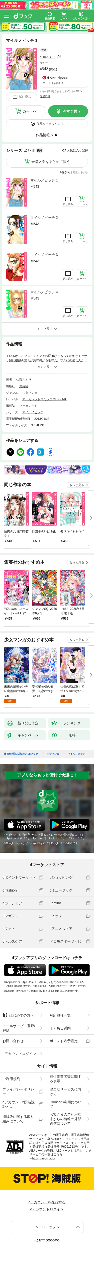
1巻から (65, 172)
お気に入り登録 (77, 150)
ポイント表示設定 (64, 1041)
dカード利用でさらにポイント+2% (59, 91)
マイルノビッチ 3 (44, 255)
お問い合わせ (13, 1041)
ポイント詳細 (51, 83)
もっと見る (76, 485)
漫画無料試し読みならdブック (21, 754)
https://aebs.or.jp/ (43, 1158)
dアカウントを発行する (47, 1202)
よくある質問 (60, 1028)
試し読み (25, 97)
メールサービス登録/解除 (19, 1028)
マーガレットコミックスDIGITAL (44, 399)
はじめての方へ (18, 1015)
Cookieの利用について (66, 1104)
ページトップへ (47, 1227)
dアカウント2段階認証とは (19, 1104)
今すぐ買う (71, 111)
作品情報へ (44, 135)
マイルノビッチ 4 (44, 292)
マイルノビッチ (32, 412)
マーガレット (28, 406)
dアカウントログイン (19, 1054)
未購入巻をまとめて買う (50, 162)
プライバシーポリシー (18, 1091)
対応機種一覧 (60, 1015)
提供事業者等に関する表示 (65, 1079)
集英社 (23, 386)
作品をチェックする (50, 124)
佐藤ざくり (47, 57)
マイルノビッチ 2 (44, 218)
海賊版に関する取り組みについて (18, 1119)
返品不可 (45, 96)
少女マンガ (29, 393)
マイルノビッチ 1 (44, 180)
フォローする (58, 56)
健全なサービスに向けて (65, 1091)
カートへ (30, 111)
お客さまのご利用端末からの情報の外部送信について (65, 1118)
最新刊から (80, 172)
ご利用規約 (11, 1079)
